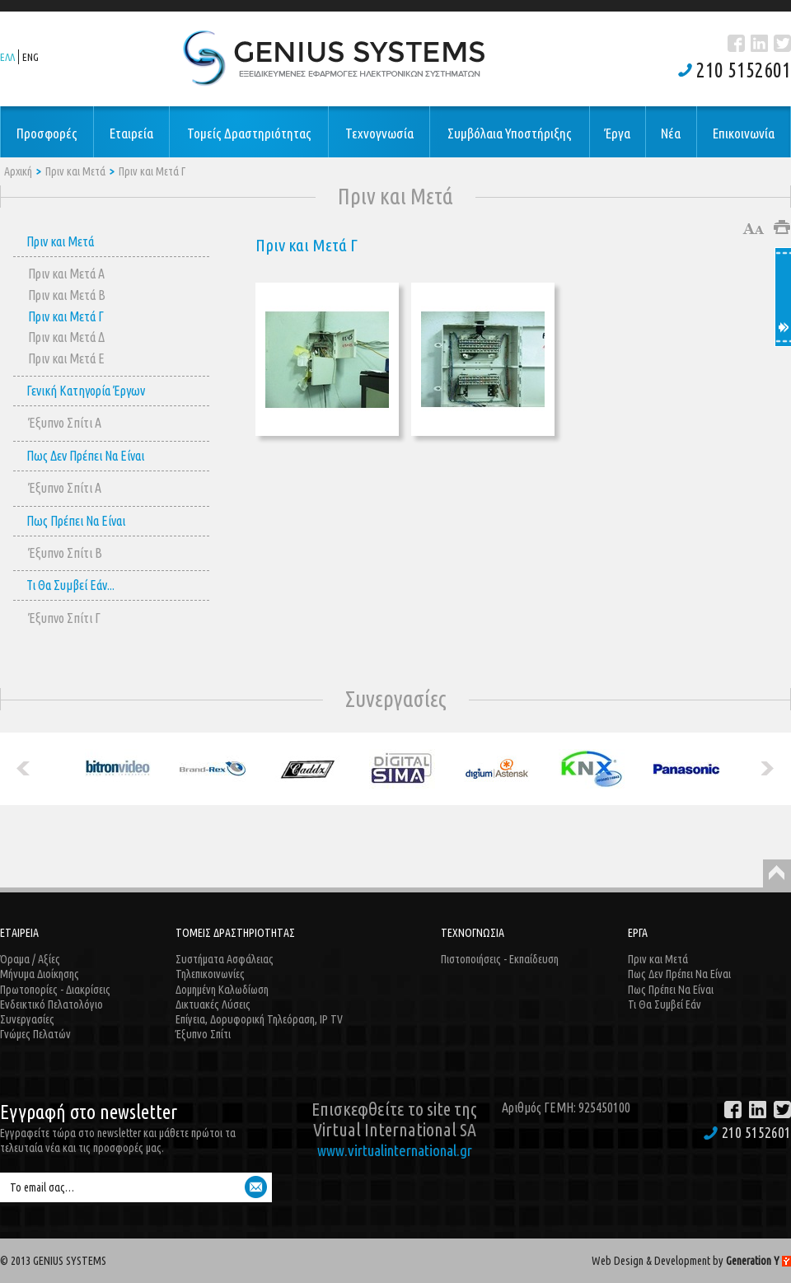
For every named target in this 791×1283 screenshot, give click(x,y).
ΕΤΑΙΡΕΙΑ (19, 932)
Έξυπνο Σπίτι (203, 1034)
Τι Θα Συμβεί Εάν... (70, 585)
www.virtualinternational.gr (394, 1150)
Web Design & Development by (691, 1260)
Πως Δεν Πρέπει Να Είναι (85, 455)
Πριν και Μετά (75, 171)
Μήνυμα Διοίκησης (39, 974)
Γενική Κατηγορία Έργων (85, 390)
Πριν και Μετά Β (66, 295)
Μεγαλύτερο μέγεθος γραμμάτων (748, 228)
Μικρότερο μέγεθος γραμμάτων (761, 228)
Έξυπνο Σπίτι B (65, 553)
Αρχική (18, 171)
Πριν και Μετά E (66, 358)
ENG (30, 57)
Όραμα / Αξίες (30, 959)
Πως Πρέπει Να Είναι (75, 520)
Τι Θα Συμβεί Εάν (664, 1004)
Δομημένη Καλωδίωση (222, 989)
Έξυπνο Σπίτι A (64, 422)
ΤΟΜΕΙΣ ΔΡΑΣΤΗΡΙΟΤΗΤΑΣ (235, 932)
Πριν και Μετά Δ (66, 337)
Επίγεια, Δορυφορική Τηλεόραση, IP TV (259, 1019)
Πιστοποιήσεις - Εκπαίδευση (500, 959)
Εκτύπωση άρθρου (782, 227)
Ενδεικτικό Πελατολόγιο (51, 1004)
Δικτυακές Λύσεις (213, 1004)
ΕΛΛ (7, 57)
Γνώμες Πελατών (35, 1034)
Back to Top (777, 873)
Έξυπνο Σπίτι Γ (64, 618)
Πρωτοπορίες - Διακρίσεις (55, 989)
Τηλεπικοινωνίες (210, 974)
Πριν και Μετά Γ (152, 171)
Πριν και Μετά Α (66, 273)
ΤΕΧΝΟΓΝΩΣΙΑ (472, 932)
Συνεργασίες (27, 1019)
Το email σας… (42, 1187)
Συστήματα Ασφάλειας (225, 959)
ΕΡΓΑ (638, 932)
